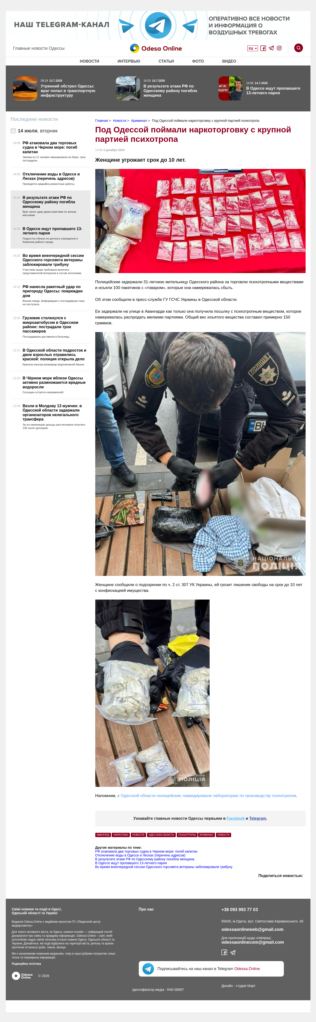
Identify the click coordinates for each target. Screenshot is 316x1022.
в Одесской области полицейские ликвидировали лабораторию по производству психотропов (207, 795)
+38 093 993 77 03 (239, 909)
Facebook (236, 818)
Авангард (103, 835)
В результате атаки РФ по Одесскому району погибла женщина (144, 859)
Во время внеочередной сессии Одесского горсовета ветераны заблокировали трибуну (164, 867)
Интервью (129, 61)
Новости (89, 61)
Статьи (166, 61)
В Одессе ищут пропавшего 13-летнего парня (131, 863)
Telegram (257, 818)
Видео (229, 61)
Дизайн (227, 986)
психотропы (187, 835)
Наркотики (120, 835)
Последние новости (34, 119)
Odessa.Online (247, 969)
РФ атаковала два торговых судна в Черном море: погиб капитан (146, 851)
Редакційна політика (26, 963)
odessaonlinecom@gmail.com (252, 942)
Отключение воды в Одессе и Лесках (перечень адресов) (140, 855)
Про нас (146, 909)
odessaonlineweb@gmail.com (252, 929)
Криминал (206, 835)
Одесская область (161, 835)
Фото (198, 61)
